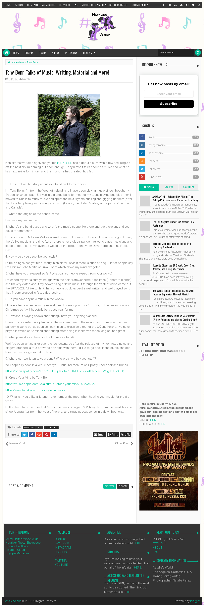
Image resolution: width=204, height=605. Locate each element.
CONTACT (32, 5)
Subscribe (168, 104)
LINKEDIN (61, 552)
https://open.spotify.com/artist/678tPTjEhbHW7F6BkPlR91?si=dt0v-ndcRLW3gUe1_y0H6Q (64, 371)
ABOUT (19, 5)
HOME (7, 5)
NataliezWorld (13, 601)
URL (125, 434)
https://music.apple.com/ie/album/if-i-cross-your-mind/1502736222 (50, 384)
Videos (55, 53)
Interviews (71, 53)
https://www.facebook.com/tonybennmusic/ (35, 390)
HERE (137, 543)
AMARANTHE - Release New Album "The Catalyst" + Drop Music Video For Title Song (175, 198)
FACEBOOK (62, 543)
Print (113, 434)
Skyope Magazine (17, 553)
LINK (153, 419)
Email (99, 434)
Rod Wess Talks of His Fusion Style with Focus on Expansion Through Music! (172, 292)
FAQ (76, 5)
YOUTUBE (61, 565)
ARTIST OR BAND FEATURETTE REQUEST (105, 5)
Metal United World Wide (22, 539)
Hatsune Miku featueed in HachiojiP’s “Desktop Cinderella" (171, 245)
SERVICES (64, 5)
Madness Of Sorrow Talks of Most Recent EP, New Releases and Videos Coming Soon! (174, 317)
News (16, 53)
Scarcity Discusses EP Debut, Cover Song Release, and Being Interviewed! (173, 267)
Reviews (87, 53)
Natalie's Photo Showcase (23, 542)
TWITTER (61, 560)
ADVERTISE (48, 5)
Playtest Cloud (15, 550)
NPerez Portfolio (17, 546)
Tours (42, 53)
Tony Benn (50, 427)
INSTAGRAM (63, 547)
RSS (58, 556)
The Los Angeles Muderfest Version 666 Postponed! (173, 223)
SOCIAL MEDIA (140, 5)
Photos (29, 53)
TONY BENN (64, 163)
